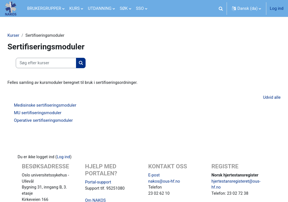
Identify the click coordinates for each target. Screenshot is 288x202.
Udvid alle (259, 98)
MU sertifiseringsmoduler (50, 113)
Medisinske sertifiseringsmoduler (57, 105)
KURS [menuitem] (74, 8)
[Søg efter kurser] (58, 63)
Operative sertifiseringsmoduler (55, 120)
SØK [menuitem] (124, 8)
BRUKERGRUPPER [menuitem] (44, 8)
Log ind (276, 8)
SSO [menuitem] (140, 8)
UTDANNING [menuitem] (99, 8)
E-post (154, 175)
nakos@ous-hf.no (164, 182)
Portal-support (100, 182)
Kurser (26, 35)
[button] (221, 8)
